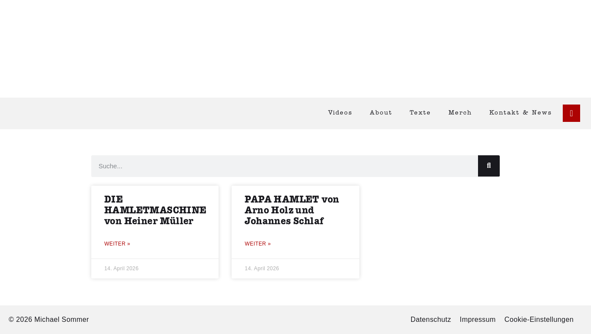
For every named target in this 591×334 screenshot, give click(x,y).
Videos (340, 113)
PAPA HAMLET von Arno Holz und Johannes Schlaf (292, 210)
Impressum (478, 319)
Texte (420, 113)
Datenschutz (431, 319)
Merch (460, 113)
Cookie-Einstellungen (539, 319)
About (381, 113)
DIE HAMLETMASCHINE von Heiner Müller (155, 210)
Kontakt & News (520, 113)
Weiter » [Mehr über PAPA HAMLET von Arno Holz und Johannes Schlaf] (258, 244)
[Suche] (489, 166)
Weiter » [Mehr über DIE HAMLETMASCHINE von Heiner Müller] (117, 244)
